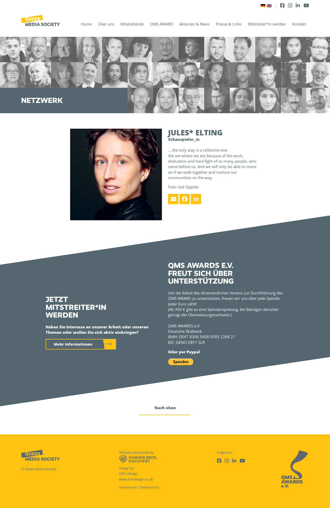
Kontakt (299, 24)
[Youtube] (306, 5)
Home (86, 24)
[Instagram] (290, 5)
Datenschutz (149, 487)
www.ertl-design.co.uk (136, 479)
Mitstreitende (132, 24)
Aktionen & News (194, 24)
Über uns (106, 24)
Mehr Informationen (73, 344)
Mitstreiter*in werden (267, 24)
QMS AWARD (161, 24)
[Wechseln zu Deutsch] (263, 5)
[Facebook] (282, 5)
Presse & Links (229, 24)
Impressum (128, 487)
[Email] (173, 199)
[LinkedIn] (298, 5)
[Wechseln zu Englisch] (269, 5)
